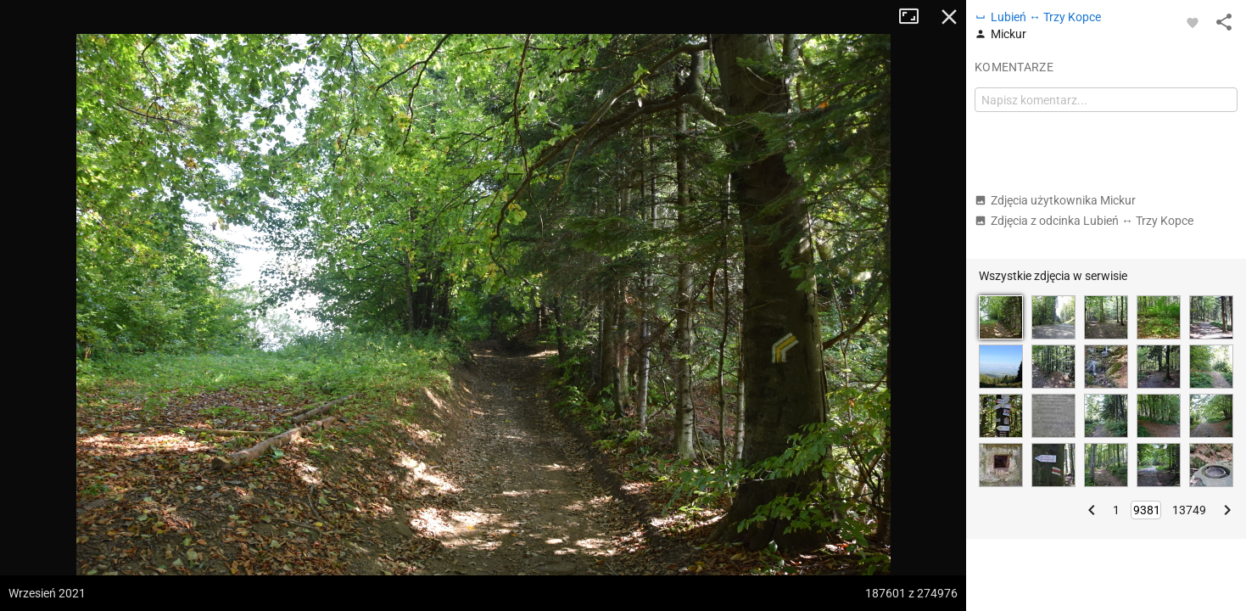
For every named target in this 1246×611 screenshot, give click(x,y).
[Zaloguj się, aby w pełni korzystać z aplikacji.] (1192, 22)
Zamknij (949, 17)
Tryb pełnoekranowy (915, 17)
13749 (1189, 510)
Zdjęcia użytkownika (1055, 200)
